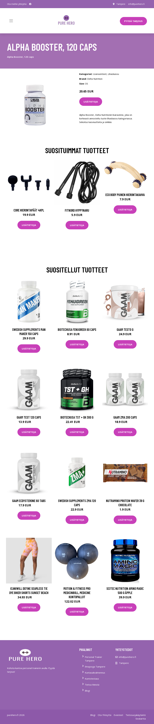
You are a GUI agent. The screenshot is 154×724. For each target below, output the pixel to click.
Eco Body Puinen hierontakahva (125, 195)
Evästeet (118, 714)
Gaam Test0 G (125, 329)
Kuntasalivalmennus (95, 672)
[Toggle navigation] (11, 21)
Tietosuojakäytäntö (136, 714)
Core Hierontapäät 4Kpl (29, 210)
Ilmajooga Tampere (95, 666)
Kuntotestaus (92, 678)
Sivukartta (141, 718)
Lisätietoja (91, 101)
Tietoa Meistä (92, 684)
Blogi (87, 690)
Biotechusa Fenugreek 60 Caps (77, 329)
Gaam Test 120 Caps (29, 417)
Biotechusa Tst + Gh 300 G (76, 417)
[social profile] (30, 4)
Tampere (120, 4)
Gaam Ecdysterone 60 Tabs (29, 501)
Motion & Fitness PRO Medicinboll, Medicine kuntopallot (76, 592)
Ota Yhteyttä (104, 714)
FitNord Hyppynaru (77, 210)
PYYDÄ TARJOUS (133, 21)
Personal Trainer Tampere (93, 658)
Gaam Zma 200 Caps (125, 417)
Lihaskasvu (113, 73)
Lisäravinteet (100, 73)
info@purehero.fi (136, 4)
